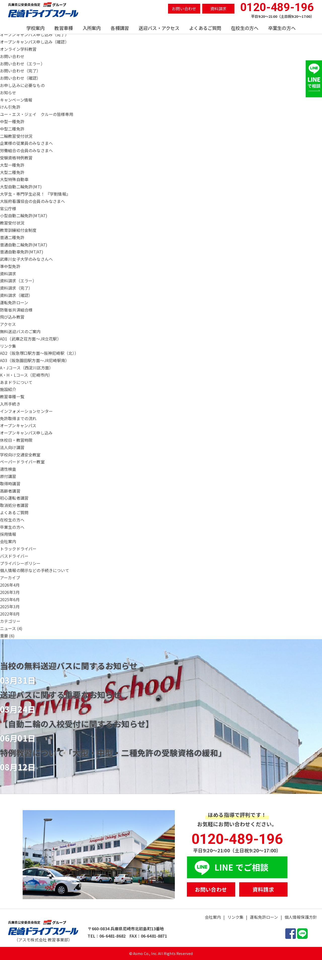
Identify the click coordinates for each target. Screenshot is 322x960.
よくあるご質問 (205, 28)
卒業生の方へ (282, 28)
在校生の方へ (244, 28)
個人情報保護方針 (301, 917)
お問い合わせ (184, 9)
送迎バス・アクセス (159, 28)
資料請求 (218, 9)
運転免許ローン (264, 917)
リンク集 (235, 917)
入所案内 (92, 28)
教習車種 (63, 28)
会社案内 (213, 917)
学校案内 (35, 28)
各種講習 (119, 28)
